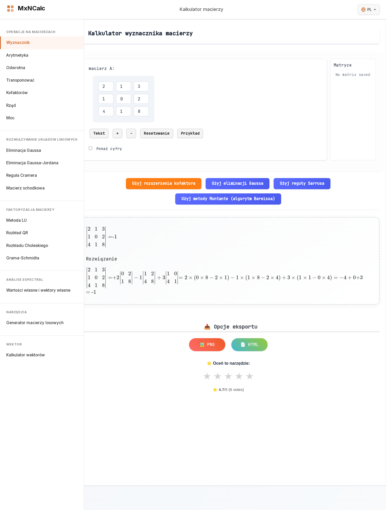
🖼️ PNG (207, 344)
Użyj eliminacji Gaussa (237, 183)
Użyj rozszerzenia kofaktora (163, 183)
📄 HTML (249, 344)
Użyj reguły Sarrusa (302, 183)
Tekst (99, 133)
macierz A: (102, 68)
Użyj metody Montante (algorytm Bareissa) (228, 198)
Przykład (190, 133)
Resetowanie (157, 133)
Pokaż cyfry (109, 148)
